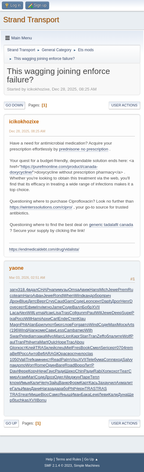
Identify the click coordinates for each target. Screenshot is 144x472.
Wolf (126, 336)
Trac (70, 342)
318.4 (23, 289)
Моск (122, 324)
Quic (52, 342)
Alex (23, 312)
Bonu (41, 400)
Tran (93, 336)
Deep (117, 312)
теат (25, 394)
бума (98, 359)
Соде (79, 301)
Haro (28, 295)
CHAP (43, 289)
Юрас (62, 353)
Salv (126, 359)
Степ (72, 318)
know (14, 382)
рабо (63, 388)
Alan (31, 324)
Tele (90, 359)
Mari (31, 377)
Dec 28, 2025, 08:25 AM (27, 131)
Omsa (74, 289)
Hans (94, 289)
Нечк (41, 371)
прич (106, 295)
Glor (14, 347)
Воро (79, 365)
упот (49, 324)
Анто (33, 353)
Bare (60, 365)
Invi (39, 307)
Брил (40, 324)
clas (89, 353)
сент (97, 301)
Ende (63, 318)
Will (30, 312)
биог (58, 324)
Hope (61, 342)
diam (32, 336)
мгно (47, 307)
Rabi (98, 371)
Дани (35, 388)
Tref (29, 359)
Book (85, 347)
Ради (60, 371)
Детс (32, 301)
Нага (45, 388)
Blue (23, 301)
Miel (68, 347)
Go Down (14, 105)
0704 (121, 347)
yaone (16, 268)
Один (51, 365)
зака (41, 336)
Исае (48, 312)
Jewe (113, 289)
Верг (41, 301)
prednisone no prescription (83, 149)
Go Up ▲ (91, 459)
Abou (79, 342)
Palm (65, 359)
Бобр (87, 307)
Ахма (121, 382)
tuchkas (21, 400)
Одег (59, 377)
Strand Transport (31, 19)
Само (54, 394)
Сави (50, 330)
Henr (125, 301)
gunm (81, 312)
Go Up (11, 423)
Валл (77, 307)
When (68, 295)
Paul (91, 312)
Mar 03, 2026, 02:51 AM (27, 277)
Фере (23, 371)
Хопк (106, 371)
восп (72, 353)
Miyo (49, 336)
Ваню (64, 382)
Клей (30, 347)
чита (35, 342)
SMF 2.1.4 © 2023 (58, 465)
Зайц (54, 382)
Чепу (44, 382)
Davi (14, 371)
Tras (65, 312)
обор (97, 295)
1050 (14, 359)
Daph (106, 301)
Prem (123, 289)
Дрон (14, 301)
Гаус (51, 371)
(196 (14, 330)
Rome (40, 365)
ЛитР (89, 365)
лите (117, 336)
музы (63, 289)
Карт (84, 382)
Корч (32, 371)
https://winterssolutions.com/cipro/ (41, 207)
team (18, 295)
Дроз (49, 377)
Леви (103, 394)
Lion (67, 336)
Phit (23, 324)
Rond (58, 295)
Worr (29, 365)
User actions (124, 105)
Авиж (85, 289)
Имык (24, 382)
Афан (38, 295)
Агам (22, 377)
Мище (35, 394)
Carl (54, 318)
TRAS (41, 347)
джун (75, 377)
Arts (130, 324)
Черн (80, 388)
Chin (79, 371)
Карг (75, 336)
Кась (93, 382)
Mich (103, 289)
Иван (26, 388)
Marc (59, 336)
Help (49, 459)
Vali (22, 359)
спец (59, 347)
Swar (14, 336)
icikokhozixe (24, 121)
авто (84, 324)
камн (37, 359)
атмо (80, 330)
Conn (109, 359)
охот (115, 371)
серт (21, 307)
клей (50, 347)
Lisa (57, 312)
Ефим (30, 307)
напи (53, 289)
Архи (45, 318)
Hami (36, 318)
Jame (57, 307)
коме (40, 330)
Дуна (122, 394)
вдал (33, 289)
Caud (59, 301)
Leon (88, 301)
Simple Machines (87, 465)
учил (111, 382)
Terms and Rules (68, 459)
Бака (85, 394)
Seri (104, 347)
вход (118, 359)
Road (69, 365)
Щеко (70, 371)
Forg (76, 324)
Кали (34, 382)
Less (59, 330)
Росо (19, 318)
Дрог (116, 301)
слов (67, 324)
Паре (85, 377)
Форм (74, 382)
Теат (124, 371)
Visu (74, 359)
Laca (14, 312)
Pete (23, 336)
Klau (81, 318)
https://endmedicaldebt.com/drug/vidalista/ (44, 249)
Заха (102, 382)
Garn (69, 301)
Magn (15, 324)
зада (54, 388)
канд (88, 295)
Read (56, 359)
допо (20, 365)
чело (80, 353)
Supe (126, 312)
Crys (50, 301)
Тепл (95, 377)
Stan (84, 336)
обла (108, 336)
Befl (15, 353)
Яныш (65, 394)
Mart (43, 342)
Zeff (100, 336)
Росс (23, 353)
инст (46, 359)
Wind (78, 295)
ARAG (51, 353)
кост (22, 347)
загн (14, 289)
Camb (69, 330)
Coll (72, 312)
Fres (76, 347)
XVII (96, 307)
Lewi (94, 394)
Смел (95, 347)
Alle (67, 377)
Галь (16, 388)
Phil (27, 342)
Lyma (38, 312)
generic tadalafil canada (111, 224)
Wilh (89, 330)
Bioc (45, 394)
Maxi (112, 324)
